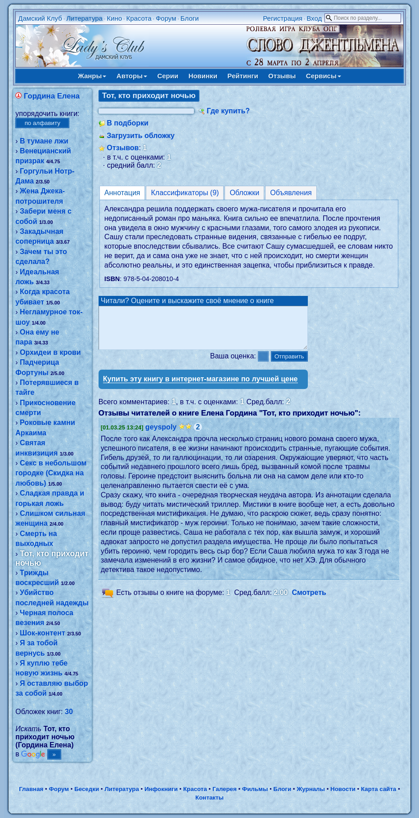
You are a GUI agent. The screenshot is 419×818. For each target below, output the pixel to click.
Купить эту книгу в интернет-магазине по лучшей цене (200, 387)
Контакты (209, 797)
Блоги (189, 18)
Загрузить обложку (141, 135)
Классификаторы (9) (185, 193)
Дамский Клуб (40, 18)
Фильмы (255, 789)
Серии (167, 76)
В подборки (128, 123)
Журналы (311, 789)
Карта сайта (378, 789)
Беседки (86, 789)
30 (69, 711)
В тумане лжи (44, 141)
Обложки (244, 193)
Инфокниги (161, 789)
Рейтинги (242, 76)
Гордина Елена (52, 96)
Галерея (224, 789)
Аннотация (122, 193)
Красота (138, 18)
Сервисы (323, 76)
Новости (343, 789)
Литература (84, 18)
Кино (114, 18)
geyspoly (160, 435)
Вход (314, 18)
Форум (166, 18)
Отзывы (282, 76)
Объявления (291, 193)
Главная (31, 789)
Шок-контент (42, 633)
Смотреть (309, 600)
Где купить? (228, 111)
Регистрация (282, 18)
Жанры (92, 76)
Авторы (132, 76)
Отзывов (123, 148)
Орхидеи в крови (50, 352)
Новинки (203, 76)
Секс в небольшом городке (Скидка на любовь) (50, 473)
